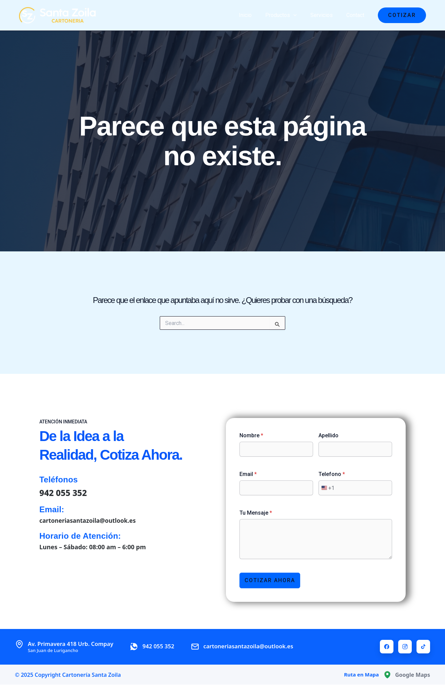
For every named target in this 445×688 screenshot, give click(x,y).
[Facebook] (386, 646)
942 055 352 (64, 492)
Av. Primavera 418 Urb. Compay (74, 646)
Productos (288, 15)
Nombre (251, 435)
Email (248, 474)
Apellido (328, 435)
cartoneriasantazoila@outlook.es (89, 520)
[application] (300, 15)
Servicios (325, 15)
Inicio (254, 15)
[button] (402, 15)
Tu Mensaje (255, 512)
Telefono (331, 474)
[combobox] (326, 487)
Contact (357, 15)
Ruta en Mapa (360, 675)
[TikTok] (423, 646)
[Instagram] (405, 646)
